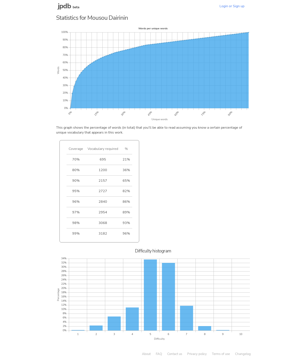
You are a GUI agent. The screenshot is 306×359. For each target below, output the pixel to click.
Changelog (243, 354)
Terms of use (221, 354)
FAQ (159, 354)
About (146, 354)
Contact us (174, 354)
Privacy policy (197, 354)
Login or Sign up (232, 6)
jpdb (64, 6)
